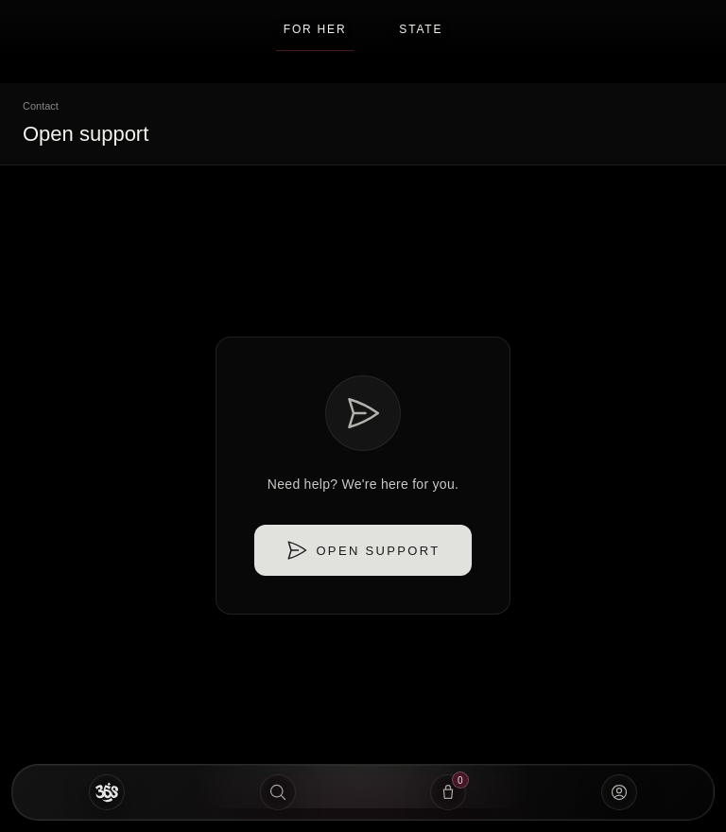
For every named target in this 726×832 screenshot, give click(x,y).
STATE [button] (420, 29)
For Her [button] (315, 36)
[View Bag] (448, 792)
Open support (362, 550)
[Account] (619, 792)
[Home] (107, 792)
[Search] (278, 792)
